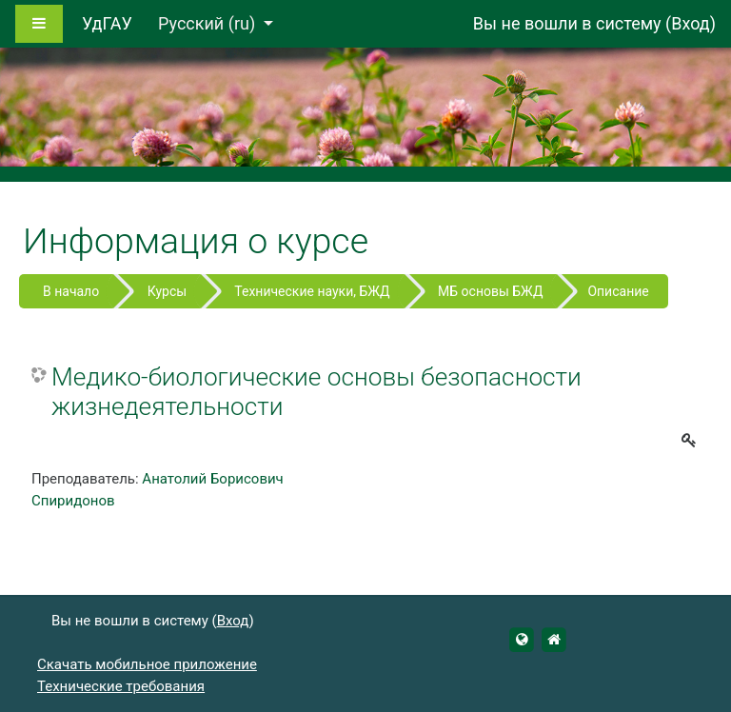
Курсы (167, 291)
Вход (690, 23)
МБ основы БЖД (490, 291)
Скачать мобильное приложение (147, 664)
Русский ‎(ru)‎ (209, 23)
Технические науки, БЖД (311, 291)
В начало (71, 291)
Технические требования (121, 686)
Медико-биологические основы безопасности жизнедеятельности (316, 392)
